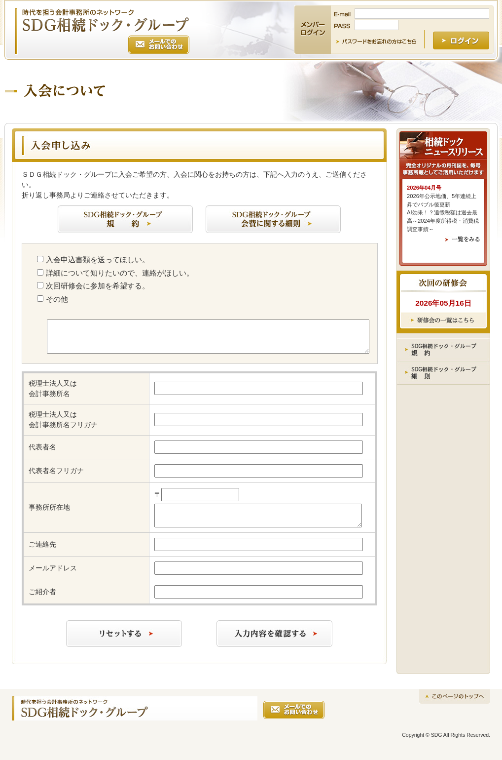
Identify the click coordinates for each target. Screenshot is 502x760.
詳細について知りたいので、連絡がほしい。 (120, 273)
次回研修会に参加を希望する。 (97, 285)
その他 (57, 299)
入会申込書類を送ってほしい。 (97, 259)
